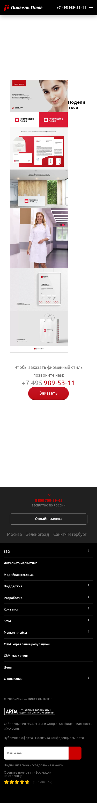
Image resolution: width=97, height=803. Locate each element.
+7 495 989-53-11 (71, 7)
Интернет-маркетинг (20, 563)
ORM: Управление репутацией (27, 644)
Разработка (13, 598)
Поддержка (13, 586)
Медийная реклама (19, 574)
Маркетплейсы (15, 632)
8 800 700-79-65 (48, 500)
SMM (7, 621)
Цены (8, 667)
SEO (7, 551)
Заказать (48, 393)
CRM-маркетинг (16, 655)
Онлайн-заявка (48, 519)
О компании (13, 678)
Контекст (11, 609)
